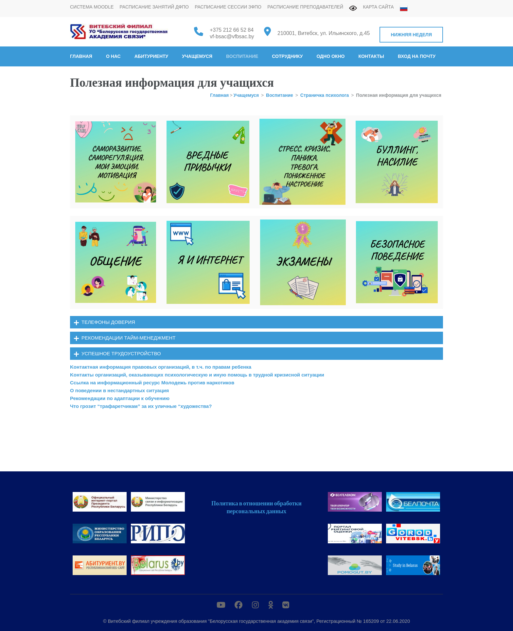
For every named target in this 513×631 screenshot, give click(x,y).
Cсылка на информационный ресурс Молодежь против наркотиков (152, 382)
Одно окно (330, 56)
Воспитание (242, 56)
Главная (81, 56)
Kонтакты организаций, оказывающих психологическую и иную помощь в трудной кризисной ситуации (197, 374)
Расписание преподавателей (305, 6)
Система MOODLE (92, 6)
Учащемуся (197, 56)
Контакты (371, 56)
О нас (113, 56)
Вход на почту (416, 56)
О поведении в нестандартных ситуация (119, 390)
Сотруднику (287, 56)
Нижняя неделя (411, 34)
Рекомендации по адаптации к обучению (119, 398)
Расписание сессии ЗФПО (228, 6)
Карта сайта (378, 6)
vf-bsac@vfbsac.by (232, 36)
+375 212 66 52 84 (232, 30)
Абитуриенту (151, 56)
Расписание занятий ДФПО (154, 6)
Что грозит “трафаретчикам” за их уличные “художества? (141, 406)
